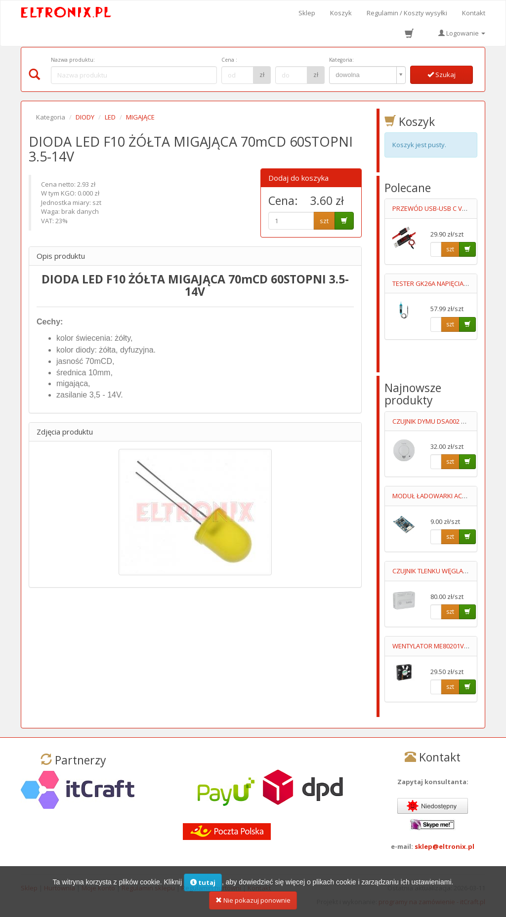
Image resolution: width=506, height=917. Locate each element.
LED (110, 117)
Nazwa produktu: (73, 59)
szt (324, 220)
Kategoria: (341, 59)
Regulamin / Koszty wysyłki (407, 12)
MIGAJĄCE (140, 117)
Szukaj (441, 74)
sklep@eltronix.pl (444, 846)
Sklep (306, 12)
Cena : (229, 59)
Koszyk (341, 12)
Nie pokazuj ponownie (253, 901)
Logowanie (461, 33)
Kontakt (473, 12)
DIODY (85, 117)
